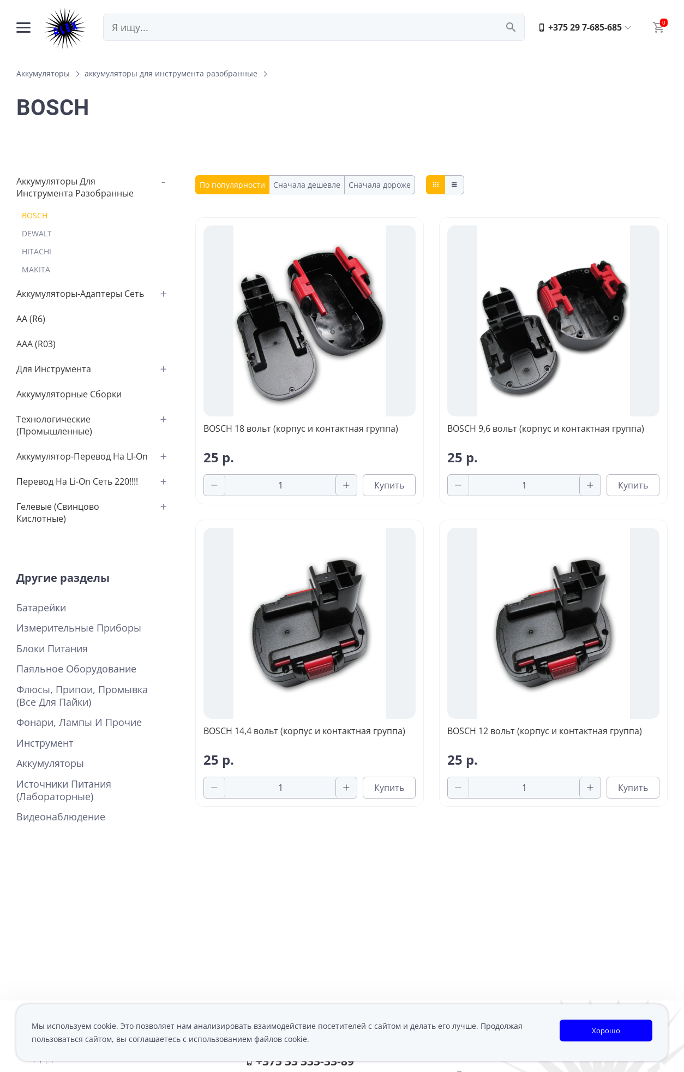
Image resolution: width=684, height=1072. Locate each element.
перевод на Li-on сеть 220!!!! (77, 481)
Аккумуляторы (43, 73)
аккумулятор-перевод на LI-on (82, 456)
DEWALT (37, 233)
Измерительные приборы (78, 628)
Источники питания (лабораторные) (63, 790)
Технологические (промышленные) (54, 425)
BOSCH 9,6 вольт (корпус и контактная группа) (545, 428)
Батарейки (41, 607)
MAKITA (36, 269)
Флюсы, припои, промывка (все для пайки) (82, 695)
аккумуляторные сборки (69, 394)
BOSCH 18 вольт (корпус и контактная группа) (300, 428)
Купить (389, 485)
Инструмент (44, 743)
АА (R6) (30, 319)
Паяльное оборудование (76, 669)
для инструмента (53, 369)
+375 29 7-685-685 (580, 27)
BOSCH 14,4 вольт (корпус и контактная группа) (304, 731)
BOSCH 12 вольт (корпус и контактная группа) (544, 731)
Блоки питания (52, 648)
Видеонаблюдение (60, 817)
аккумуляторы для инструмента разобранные (171, 73)
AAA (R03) (36, 344)
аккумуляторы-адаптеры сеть (80, 294)
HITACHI (36, 251)
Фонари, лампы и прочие (79, 722)
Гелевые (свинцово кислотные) (57, 513)
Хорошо (606, 1030)
